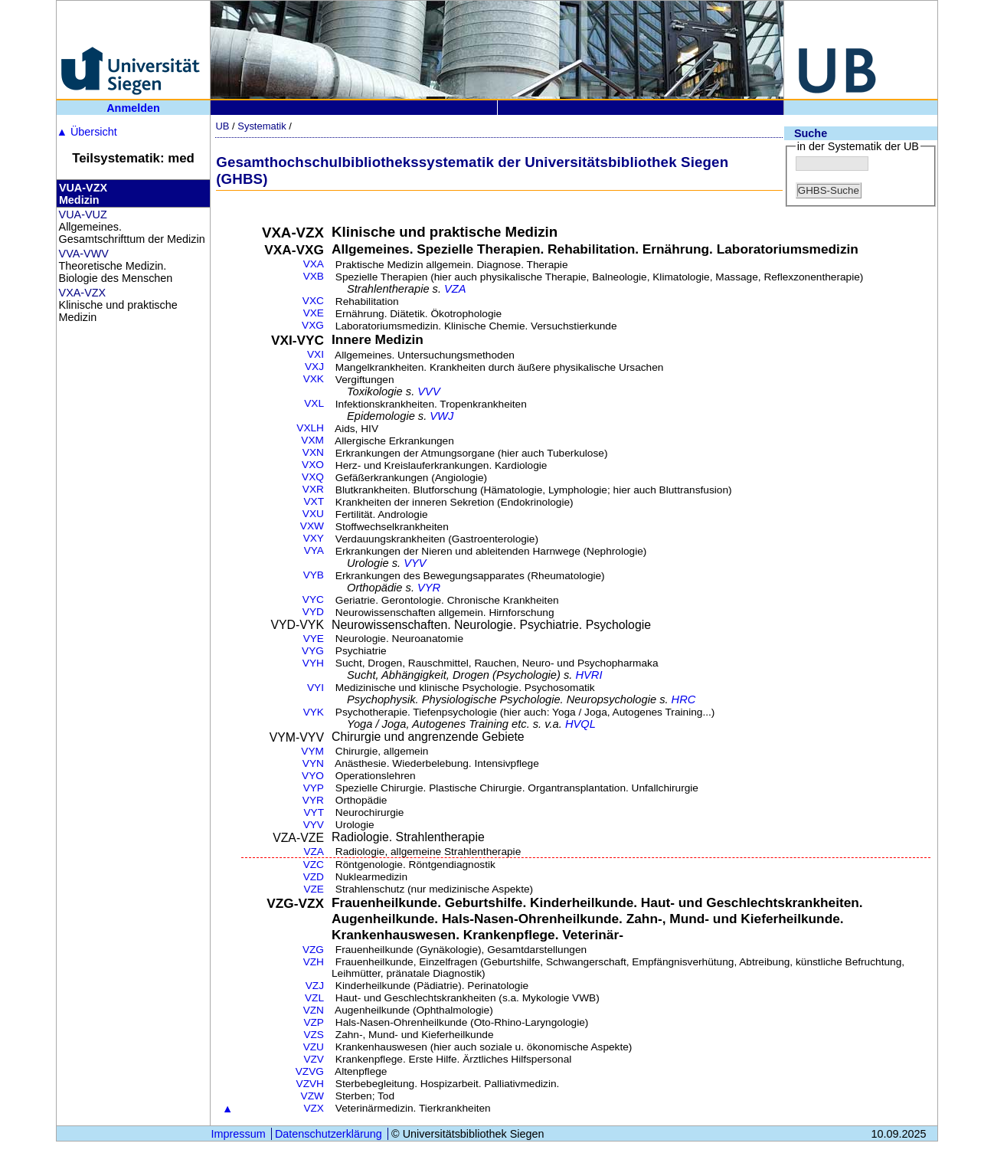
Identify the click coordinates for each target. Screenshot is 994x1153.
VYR (428, 587)
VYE (313, 638)
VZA (455, 289)
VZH (313, 962)
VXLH (310, 428)
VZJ (315, 985)
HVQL (580, 724)
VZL (314, 998)
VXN (313, 452)
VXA (313, 264)
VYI (315, 687)
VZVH (310, 1083)
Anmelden (133, 108)
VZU (313, 1047)
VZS (313, 1034)
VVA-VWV (84, 253)
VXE (313, 313)
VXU (313, 513)
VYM (312, 751)
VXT (313, 501)
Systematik (261, 126)
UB (222, 126)
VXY (313, 538)
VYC (313, 599)
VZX (313, 1108)
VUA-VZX (83, 188)
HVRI (588, 675)
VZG (313, 949)
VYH (313, 663)
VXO (313, 464)
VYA (314, 550)
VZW (312, 1096)
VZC (313, 864)
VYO (313, 775)
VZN (313, 1010)
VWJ (441, 416)
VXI (315, 354)
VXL (314, 403)
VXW (312, 526)
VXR (313, 489)
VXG (313, 325)
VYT (313, 812)
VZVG (310, 1071)
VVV (428, 391)
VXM (312, 440)
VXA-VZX (82, 293)
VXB (313, 276)
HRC (684, 699)
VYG (313, 651)
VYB (313, 575)
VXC (313, 300)
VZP (313, 1022)
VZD (313, 877)
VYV (415, 563)
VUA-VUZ (83, 214)
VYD (313, 611)
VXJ (314, 366)
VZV (313, 1059)
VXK (313, 379)
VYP (313, 788)
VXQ (313, 477)
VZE (313, 889)
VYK (313, 712)
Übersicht (87, 132)
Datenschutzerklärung (328, 1134)
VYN (313, 763)
